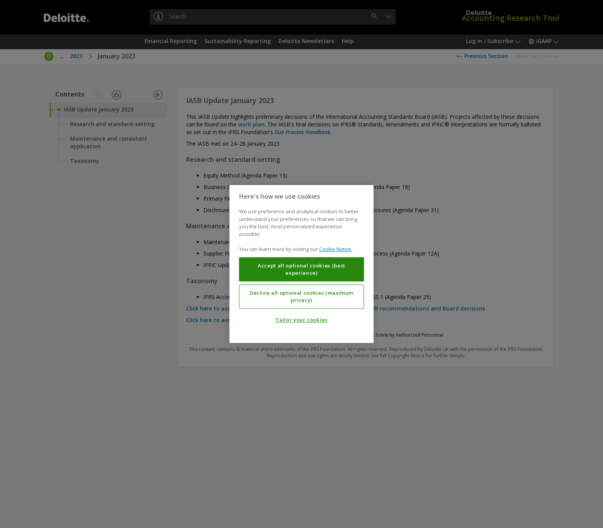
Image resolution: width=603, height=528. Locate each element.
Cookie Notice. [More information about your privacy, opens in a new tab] (335, 249)
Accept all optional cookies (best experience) (301, 269)
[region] (302, 264)
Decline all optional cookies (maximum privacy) (301, 297)
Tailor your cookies (301, 320)
